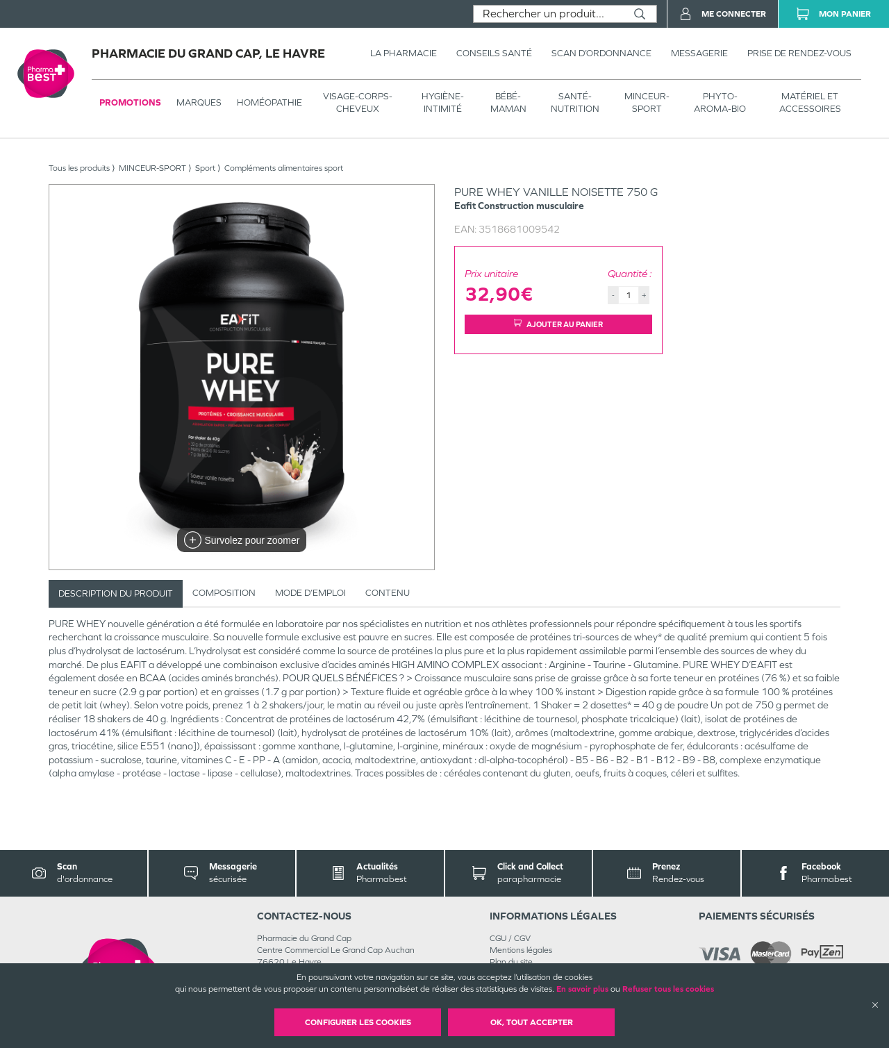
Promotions (130, 102)
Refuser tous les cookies (668, 989)
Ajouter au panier (558, 324)
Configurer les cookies (358, 1022)
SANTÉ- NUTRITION (575, 102)
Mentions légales (521, 950)
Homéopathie (269, 102)
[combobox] (548, 14)
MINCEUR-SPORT (647, 102)
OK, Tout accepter (531, 1022)
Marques (199, 102)
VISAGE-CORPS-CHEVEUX (357, 102)
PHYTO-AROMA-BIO (720, 102)
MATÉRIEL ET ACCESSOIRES (810, 102)
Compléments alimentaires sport (283, 168)
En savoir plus (582, 989)
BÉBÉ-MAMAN (508, 102)
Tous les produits (79, 168)
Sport (205, 168)
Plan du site (511, 962)
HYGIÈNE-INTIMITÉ (443, 102)
